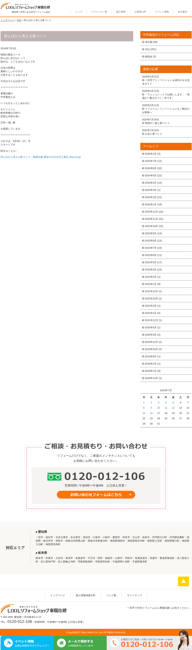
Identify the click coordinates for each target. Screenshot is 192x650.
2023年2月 (151, 276)
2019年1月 (151, 370)
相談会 (148, 56)
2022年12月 (151, 291)
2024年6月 (151, 168)
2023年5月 (151, 262)
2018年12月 (151, 378)
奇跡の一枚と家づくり (157, 123)
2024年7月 (151, 161)
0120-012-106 (19, 621)
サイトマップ (134, 595)
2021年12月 (151, 320)
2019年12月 (151, 342)
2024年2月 (151, 197)
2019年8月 (151, 356)
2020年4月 (151, 327)
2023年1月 (151, 284)
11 (166, 407)
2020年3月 (151, 334)
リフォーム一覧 (99, 12)
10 (158, 407)
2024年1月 (151, 204)
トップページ (57, 595)
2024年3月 (151, 190)
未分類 (148, 42)
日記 (147, 49)
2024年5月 (151, 175)
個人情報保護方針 (86, 595)
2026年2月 (151, 153)
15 (143, 413)
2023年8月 (151, 240)
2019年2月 (151, 363)
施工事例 (120, 12)
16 (151, 413)
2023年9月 (151, 233)
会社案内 (182, 12)
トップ (78, 12)
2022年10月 (151, 298)
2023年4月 (151, 269)
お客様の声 (140, 12)
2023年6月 (151, 255)
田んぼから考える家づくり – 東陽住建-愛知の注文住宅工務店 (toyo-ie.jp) (41, 157)
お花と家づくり (153, 133)
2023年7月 (151, 247)
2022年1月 (151, 313)
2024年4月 (151, 182)
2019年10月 (151, 349)
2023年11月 (151, 218)
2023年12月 (151, 211)
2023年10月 (151, 226)
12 (173, 407)
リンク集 (111, 595)
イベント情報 (162, 12)
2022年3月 (151, 305)
